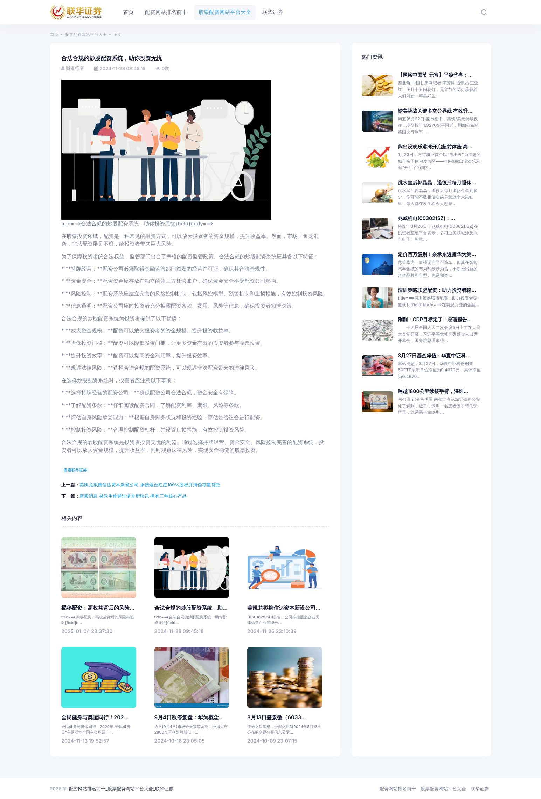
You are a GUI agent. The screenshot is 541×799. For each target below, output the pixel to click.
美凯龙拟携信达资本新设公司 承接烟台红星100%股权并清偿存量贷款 (149, 485)
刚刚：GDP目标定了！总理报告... (435, 319)
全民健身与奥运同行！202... (95, 717)
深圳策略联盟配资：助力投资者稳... (437, 290)
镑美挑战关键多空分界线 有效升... (435, 111)
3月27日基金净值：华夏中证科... (434, 355)
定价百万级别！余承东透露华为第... (437, 254)
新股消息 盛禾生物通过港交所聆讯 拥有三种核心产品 (133, 496)
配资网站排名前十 (398, 788)
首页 (54, 34)
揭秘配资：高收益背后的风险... (97, 608)
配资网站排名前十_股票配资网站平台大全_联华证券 (121, 788)
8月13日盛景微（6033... (276, 717)
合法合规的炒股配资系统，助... (191, 608)
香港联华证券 (75, 470)
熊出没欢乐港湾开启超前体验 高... (435, 146)
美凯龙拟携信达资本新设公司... (283, 608)
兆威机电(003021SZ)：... (426, 218)
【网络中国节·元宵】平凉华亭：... (435, 75)
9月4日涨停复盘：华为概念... (189, 717)
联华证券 (480, 788)
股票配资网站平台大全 (86, 34)
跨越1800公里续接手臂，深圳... (433, 391)
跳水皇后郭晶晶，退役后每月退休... (437, 182)
